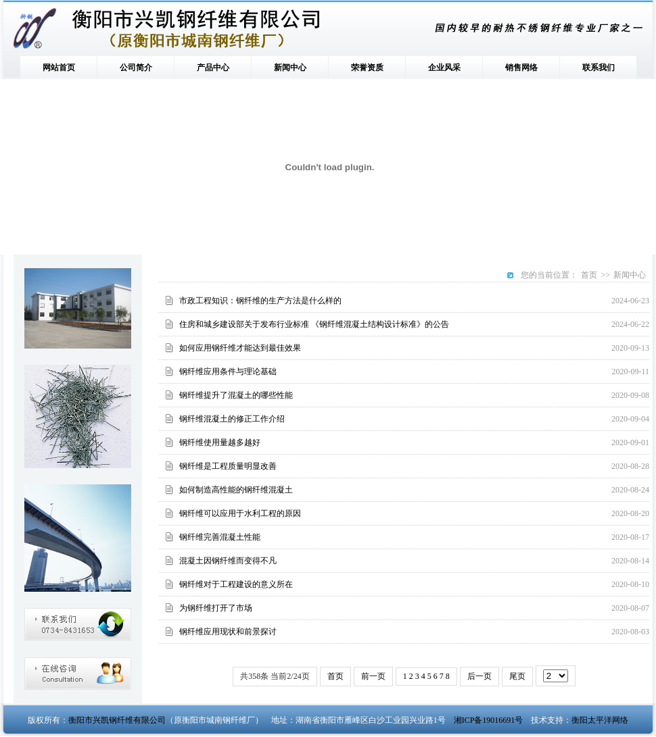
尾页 (517, 676)
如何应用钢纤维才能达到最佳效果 (240, 348)
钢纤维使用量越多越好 (219, 442)
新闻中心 (290, 67)
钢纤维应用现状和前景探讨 (228, 631)
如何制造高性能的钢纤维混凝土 (236, 489)
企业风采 (444, 67)
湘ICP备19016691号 (488, 720)
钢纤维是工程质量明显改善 (228, 466)
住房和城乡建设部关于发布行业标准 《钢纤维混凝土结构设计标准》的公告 (314, 324)
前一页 (373, 676)
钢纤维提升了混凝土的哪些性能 (236, 395)
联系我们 (598, 67)
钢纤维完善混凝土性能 (219, 537)
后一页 (479, 676)
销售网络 (521, 67)
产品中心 (213, 67)
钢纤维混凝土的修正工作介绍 (232, 419)
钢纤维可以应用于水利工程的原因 (240, 513)
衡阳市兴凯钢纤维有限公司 (117, 720)
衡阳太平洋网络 (599, 720)
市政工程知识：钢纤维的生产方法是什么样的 (260, 300)
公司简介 (136, 67)
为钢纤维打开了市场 (215, 608)
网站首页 (59, 67)
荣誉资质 (367, 67)
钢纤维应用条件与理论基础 (228, 371)
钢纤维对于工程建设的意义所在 (236, 584)
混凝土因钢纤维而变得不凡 (228, 560)
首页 (589, 275)
